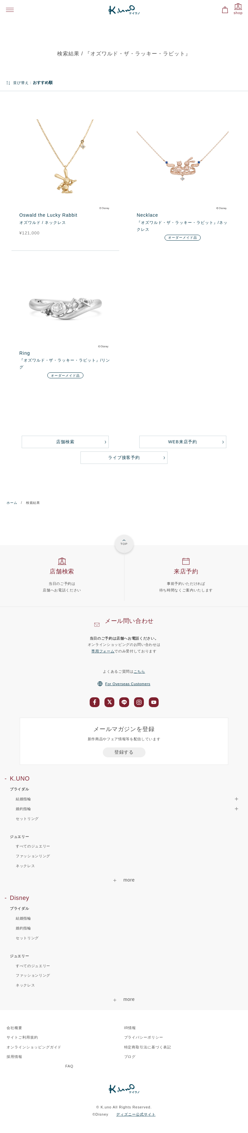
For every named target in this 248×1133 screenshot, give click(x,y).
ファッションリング (33, 856)
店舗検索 (65, 441)
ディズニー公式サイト (136, 1114)
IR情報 (130, 1028)
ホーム (12, 503)
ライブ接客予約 (124, 457)
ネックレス (25, 866)
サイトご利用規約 (22, 1037)
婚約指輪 (23, 928)
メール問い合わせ (129, 621)
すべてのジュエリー (33, 846)
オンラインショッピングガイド (34, 1047)
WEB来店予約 (182, 441)
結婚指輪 (23, 918)
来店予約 (186, 571)
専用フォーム (102, 651)
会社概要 (14, 1028)
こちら (139, 671)
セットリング (27, 819)
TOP (123, 544)
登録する (124, 752)
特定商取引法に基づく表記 (147, 1047)
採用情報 (14, 1057)
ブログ (130, 1057)
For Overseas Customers (124, 684)
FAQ (69, 1066)
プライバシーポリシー (144, 1037)
